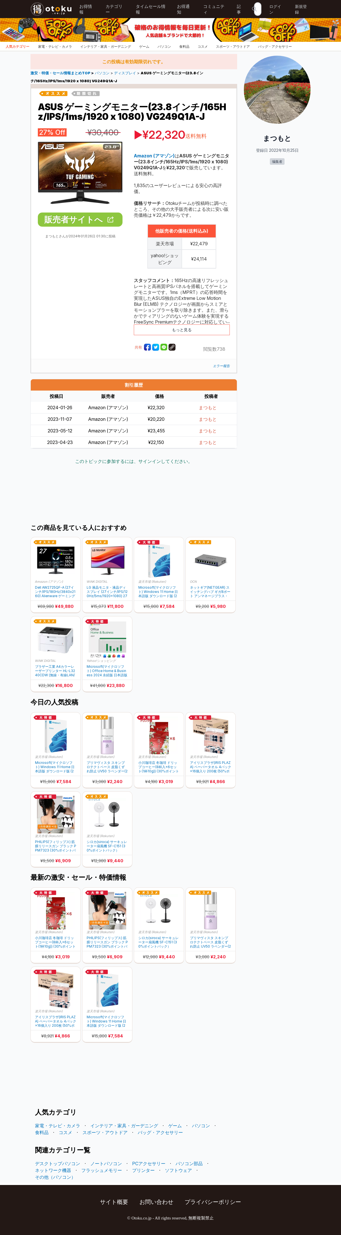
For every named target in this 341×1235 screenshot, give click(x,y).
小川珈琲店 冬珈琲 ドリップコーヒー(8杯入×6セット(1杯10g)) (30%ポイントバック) (158, 766)
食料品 (184, 46)
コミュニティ (213, 9)
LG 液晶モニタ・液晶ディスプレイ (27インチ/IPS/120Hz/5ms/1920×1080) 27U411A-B (107, 591)
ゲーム (144, 46)
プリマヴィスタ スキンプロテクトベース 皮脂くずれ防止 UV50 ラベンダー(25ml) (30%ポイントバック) (107, 766)
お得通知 (183, 9)
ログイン (275, 9)
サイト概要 (114, 1202)
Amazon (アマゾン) (49, 582)
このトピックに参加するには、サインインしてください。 (134, 461)
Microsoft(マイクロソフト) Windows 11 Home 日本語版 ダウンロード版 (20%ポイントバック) (158, 591)
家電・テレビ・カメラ (55, 46)
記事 (239, 9)
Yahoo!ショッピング (101, 661)
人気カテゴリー (17, 46)
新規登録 (301, 9)
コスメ (203, 46)
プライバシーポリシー (213, 1202)
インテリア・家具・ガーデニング (105, 46)
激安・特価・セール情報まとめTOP (60, 73)
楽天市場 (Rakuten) (152, 582)
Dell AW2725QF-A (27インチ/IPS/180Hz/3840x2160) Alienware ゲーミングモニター (55, 591)
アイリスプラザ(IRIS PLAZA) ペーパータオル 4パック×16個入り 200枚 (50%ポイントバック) (210, 766)
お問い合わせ (156, 1202)
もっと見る (182, 329)
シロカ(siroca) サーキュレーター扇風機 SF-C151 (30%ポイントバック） (107, 846)
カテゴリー (114, 9)
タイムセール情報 (150, 9)
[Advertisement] (134, 495)
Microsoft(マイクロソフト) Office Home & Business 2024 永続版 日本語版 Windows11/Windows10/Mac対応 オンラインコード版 (107, 670)
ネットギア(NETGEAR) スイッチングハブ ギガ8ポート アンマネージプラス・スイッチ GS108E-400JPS (210, 591)
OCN (193, 582)
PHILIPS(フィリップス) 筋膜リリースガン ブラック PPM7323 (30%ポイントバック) (55, 846)
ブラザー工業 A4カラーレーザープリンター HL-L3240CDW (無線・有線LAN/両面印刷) (55, 670)
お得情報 (85, 9)
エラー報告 (221, 366)
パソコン (164, 46)
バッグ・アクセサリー (275, 46)
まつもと (208, 407)
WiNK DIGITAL (97, 582)
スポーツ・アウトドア (233, 46)
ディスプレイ (125, 73)
